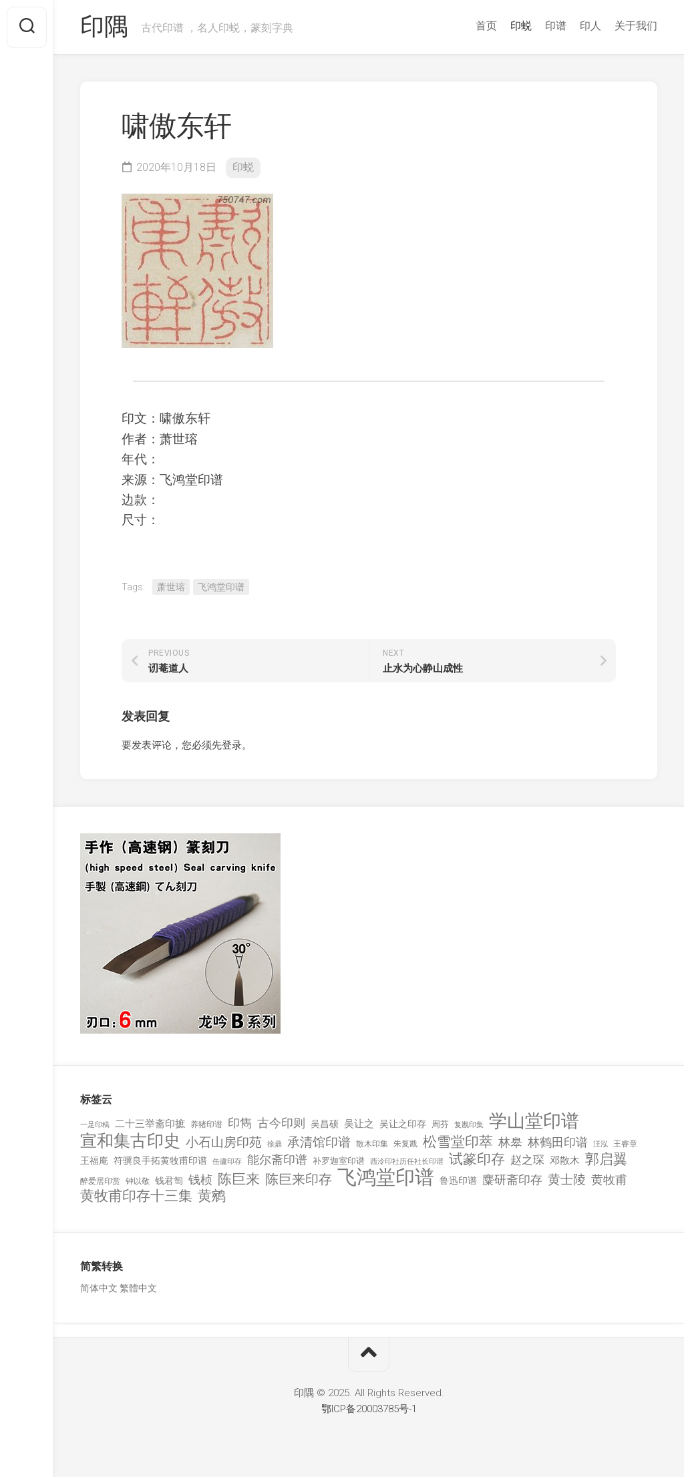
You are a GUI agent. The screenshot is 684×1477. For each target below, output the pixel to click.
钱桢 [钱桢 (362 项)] (200, 1180)
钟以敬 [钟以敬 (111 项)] (138, 1181)
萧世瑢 (171, 587)
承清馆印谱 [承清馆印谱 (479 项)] (319, 1142)
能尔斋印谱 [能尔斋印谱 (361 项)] (277, 1159)
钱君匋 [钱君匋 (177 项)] (169, 1180)
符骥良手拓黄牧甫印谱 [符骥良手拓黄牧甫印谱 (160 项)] (160, 1160)
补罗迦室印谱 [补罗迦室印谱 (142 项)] (339, 1161)
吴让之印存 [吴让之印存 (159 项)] (402, 1123)
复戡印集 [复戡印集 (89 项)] (469, 1124)
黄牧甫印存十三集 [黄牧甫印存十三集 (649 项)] (136, 1196)
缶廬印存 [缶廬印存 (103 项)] (227, 1161)
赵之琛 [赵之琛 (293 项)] (527, 1160)
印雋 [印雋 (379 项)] (240, 1123)
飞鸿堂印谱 (221, 587)
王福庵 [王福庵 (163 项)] (94, 1160)
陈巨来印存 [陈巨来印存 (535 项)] (298, 1180)
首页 (486, 25)
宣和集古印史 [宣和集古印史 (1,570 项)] (130, 1140)
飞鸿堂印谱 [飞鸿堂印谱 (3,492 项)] (385, 1177)
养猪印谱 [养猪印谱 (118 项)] (206, 1124)
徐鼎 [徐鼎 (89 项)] (274, 1144)
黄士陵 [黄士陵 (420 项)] (567, 1180)
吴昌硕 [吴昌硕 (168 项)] (325, 1123)
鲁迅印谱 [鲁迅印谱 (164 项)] (458, 1180)
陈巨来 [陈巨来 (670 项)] (239, 1179)
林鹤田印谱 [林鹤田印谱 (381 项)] (558, 1142)
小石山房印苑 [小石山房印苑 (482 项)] (224, 1142)
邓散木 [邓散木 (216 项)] (565, 1160)
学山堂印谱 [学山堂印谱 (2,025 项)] (534, 1121)
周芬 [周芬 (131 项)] (440, 1124)
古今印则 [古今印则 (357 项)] (281, 1123)
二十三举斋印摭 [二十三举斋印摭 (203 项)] (150, 1124)
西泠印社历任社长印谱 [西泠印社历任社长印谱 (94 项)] (407, 1161)
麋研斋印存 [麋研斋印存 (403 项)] (512, 1180)
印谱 (555, 25)
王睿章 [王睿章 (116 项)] (625, 1143)
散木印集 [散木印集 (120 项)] (372, 1143)
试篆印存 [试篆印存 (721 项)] (477, 1159)
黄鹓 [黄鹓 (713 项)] (212, 1196)
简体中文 (99, 1288)
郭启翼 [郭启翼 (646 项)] (606, 1159)
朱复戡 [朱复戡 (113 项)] (405, 1143)
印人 (590, 25)
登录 (232, 745)
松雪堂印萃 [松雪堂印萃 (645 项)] (458, 1142)
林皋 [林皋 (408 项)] (510, 1142)
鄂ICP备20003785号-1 (369, 1409)
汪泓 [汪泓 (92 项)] (600, 1144)
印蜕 (521, 25)
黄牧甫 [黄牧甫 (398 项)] (609, 1180)
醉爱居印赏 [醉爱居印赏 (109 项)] (100, 1181)
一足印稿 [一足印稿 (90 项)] (95, 1124)
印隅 (104, 27)
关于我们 (636, 25)
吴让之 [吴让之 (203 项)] (359, 1124)
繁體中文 (138, 1288)
